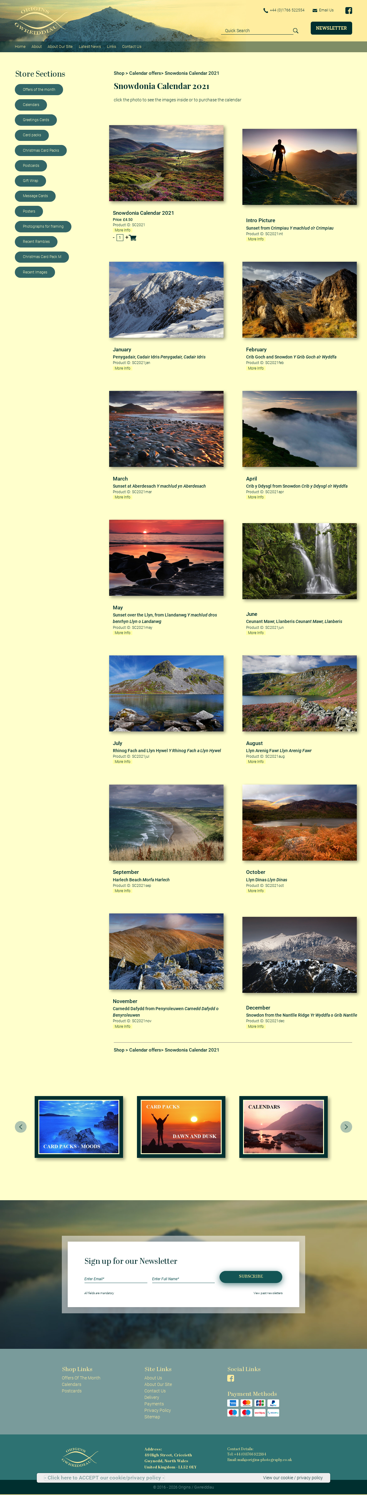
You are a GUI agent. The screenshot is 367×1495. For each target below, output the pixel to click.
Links (111, 46)
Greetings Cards (36, 120)
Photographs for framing (43, 226)
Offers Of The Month (81, 1377)
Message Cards (35, 196)
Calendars (31, 105)
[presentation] (21, 1127)
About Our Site (60, 46)
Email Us (323, 10)
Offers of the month (39, 89)
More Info (122, 230)
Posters (29, 211)
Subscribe (251, 1276)
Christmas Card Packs (41, 150)
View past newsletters (268, 1293)
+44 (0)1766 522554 (284, 10)
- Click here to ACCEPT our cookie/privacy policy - (104, 1477)
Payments (154, 1403)
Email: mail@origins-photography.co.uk (259, 1460)
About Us (153, 1377)
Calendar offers (145, 73)
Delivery (151, 1397)
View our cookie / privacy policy (293, 1477)
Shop (119, 73)
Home (20, 46)
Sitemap (152, 1416)
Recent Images (35, 272)
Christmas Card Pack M (42, 257)
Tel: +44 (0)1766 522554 (246, 1455)
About (37, 46)
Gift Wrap (30, 181)
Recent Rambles (36, 241)
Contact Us (132, 46)
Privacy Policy (157, 1410)
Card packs (32, 135)
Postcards (31, 165)
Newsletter (331, 28)
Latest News (90, 46)
